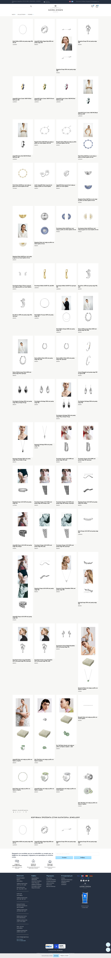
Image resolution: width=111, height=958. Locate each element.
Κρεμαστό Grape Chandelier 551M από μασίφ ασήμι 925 (65, 589)
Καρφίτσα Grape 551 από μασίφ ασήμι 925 (87, 42)
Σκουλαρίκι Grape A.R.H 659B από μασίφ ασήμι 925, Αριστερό (86, 459)
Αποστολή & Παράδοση (37, 881)
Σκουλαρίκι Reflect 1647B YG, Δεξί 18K (44, 285)
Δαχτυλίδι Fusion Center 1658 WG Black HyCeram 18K (88, 113)
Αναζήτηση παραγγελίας (47, 2)
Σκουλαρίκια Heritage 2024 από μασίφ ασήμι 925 (44, 402)
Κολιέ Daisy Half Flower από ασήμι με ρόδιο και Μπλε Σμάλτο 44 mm (87, 156)
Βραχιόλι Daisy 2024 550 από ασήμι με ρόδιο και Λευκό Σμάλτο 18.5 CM (44, 142)
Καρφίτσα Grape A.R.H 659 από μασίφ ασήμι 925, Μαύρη (87, 503)
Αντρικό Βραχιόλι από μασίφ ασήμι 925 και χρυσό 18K (87, 373)
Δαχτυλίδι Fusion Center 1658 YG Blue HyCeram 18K (22, 99)
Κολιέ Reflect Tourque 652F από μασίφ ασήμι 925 (43, 315)
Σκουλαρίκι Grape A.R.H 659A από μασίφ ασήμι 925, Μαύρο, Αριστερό (65, 503)
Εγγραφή (88, 1)
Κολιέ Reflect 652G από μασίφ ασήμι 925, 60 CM (23, 42)
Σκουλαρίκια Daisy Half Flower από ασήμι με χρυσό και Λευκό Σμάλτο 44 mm (88, 229)
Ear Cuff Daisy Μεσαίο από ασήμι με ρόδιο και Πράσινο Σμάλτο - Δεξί (65, 746)
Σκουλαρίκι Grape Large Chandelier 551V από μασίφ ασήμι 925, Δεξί (43, 660)
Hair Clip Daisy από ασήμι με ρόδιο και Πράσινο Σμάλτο (44, 760)
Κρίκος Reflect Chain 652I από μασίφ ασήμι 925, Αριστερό (65, 359)
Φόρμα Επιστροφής (36, 887)
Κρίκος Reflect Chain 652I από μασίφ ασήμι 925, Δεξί (43, 359)
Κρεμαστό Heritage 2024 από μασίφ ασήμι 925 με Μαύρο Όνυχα (21, 459)
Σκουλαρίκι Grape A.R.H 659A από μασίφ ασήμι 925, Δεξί (43, 546)
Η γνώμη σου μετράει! (51, 881)
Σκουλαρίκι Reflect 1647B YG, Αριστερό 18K (66, 286)
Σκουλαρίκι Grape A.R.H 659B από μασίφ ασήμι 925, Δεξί (65, 459)
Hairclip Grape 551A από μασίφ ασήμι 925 (87, 603)
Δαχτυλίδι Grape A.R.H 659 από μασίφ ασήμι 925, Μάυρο (22, 546)
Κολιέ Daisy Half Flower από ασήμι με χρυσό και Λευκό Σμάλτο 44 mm (22, 186)
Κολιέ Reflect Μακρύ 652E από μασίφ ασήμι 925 (65, 329)
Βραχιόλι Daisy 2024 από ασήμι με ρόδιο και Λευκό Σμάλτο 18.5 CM (66, 142)
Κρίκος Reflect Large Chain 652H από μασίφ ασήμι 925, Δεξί (87, 329)
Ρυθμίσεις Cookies (64, 955)
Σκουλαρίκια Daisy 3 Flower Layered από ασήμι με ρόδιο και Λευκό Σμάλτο (22, 286)
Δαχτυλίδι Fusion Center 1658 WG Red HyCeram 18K (65, 99)
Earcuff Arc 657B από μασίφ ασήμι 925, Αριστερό (22, 315)
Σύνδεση (83, 1)
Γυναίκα (64, 857)
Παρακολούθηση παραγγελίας (35, 878)
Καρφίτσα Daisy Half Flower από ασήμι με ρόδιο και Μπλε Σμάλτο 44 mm (87, 200)
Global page (23, 940)
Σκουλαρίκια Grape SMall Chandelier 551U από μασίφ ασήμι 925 (65, 646)
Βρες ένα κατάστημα (50, 886)
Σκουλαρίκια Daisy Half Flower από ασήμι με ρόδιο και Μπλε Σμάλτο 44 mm (66, 229)
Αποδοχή (56, 955)
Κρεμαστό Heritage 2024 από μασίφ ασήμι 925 (43, 445)
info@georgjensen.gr (24, 937)
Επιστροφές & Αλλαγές (36, 886)
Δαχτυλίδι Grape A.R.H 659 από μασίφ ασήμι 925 (22, 617)
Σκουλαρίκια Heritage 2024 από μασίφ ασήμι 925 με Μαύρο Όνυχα (22, 402)
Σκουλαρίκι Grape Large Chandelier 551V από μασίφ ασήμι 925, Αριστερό (22, 660)
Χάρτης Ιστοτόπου (50, 883)
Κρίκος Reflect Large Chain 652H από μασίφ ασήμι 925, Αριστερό (22, 373)
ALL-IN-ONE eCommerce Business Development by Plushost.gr (60, 953)
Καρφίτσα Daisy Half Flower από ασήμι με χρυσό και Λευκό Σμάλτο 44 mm (22, 257)
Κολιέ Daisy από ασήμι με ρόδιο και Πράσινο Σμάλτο (21, 789)
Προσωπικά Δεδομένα (51, 879)
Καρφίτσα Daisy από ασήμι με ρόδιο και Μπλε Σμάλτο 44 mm (44, 243)
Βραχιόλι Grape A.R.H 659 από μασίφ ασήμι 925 (22, 503)
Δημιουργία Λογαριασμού (66, 879)
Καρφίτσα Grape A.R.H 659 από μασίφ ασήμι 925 (44, 589)
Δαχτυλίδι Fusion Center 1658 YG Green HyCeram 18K (44, 99)
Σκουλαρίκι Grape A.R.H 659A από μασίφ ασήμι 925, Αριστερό (65, 546)
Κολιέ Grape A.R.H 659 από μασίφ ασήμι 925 (88, 532)
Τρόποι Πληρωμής (35, 882)
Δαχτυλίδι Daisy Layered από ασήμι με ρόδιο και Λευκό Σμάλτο (65, 186)
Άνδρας (82, 857)
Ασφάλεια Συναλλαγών (37, 884)
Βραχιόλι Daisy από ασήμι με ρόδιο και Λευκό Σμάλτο (87, 718)
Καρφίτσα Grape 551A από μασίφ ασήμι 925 (66, 70)
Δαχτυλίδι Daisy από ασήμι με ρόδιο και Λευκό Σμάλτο (66, 789)
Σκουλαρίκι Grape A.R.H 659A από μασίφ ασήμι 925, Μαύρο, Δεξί (43, 503)
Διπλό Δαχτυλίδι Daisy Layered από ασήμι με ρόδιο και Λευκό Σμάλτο (43, 186)
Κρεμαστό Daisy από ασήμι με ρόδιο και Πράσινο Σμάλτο (88, 689)
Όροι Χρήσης (49, 878)
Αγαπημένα (63, 884)
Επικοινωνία (78, 1)
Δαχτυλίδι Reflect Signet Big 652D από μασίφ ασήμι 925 (43, 42)
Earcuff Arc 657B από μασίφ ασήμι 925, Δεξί (87, 286)
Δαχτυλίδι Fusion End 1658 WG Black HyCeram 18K (22, 156)
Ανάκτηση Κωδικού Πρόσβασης (65, 882)
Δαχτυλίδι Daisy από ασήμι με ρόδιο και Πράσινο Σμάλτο (22, 760)
